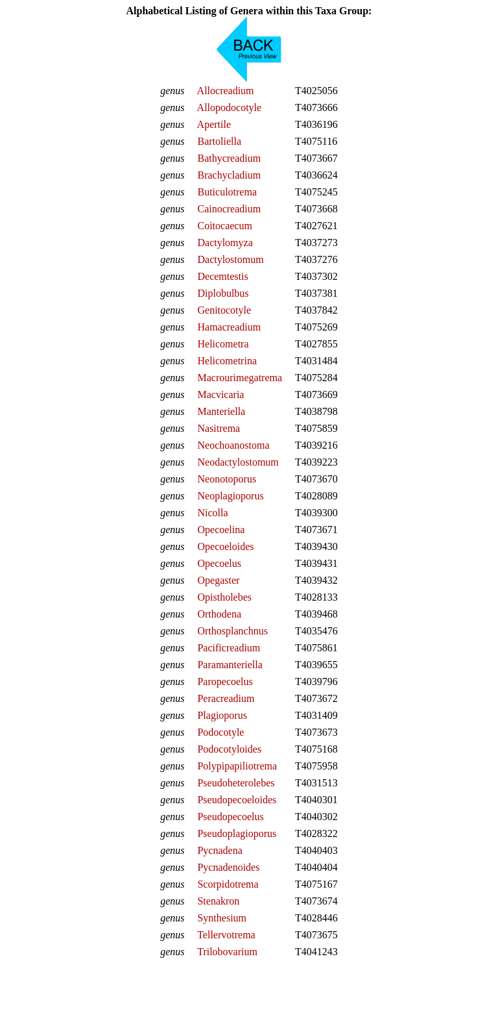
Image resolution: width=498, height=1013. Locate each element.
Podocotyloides (229, 749)
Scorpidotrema (227, 884)
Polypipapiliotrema (237, 765)
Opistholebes (224, 597)
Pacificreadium (228, 647)
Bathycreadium (229, 158)
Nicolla (212, 512)
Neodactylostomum (237, 462)
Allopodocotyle (229, 107)
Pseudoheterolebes (235, 782)
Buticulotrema (227, 191)
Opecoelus (219, 563)
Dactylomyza (224, 242)
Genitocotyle (224, 310)
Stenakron (218, 901)
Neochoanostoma (233, 445)
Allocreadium (225, 90)
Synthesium (221, 917)
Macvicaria (220, 394)
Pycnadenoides (228, 867)
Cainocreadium (229, 208)
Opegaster (218, 580)
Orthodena (219, 613)
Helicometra (222, 343)
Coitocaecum (224, 225)
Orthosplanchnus (232, 630)
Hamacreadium (229, 326)
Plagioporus (221, 715)
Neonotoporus (226, 478)
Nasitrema (218, 428)
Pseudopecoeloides (236, 799)
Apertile (214, 124)
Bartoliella (219, 141)
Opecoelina (220, 529)
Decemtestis (222, 276)
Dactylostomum (230, 259)
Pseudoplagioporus (236, 833)
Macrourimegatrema (239, 377)
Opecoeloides (225, 546)
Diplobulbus (222, 293)
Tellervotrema (226, 934)
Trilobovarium (227, 951)
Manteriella (221, 411)
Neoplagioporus (230, 495)
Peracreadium (225, 698)
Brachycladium (229, 175)
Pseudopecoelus (230, 816)
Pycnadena (219, 850)
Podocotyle (220, 732)
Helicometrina (227, 360)
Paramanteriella (229, 664)
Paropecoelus (224, 681)
